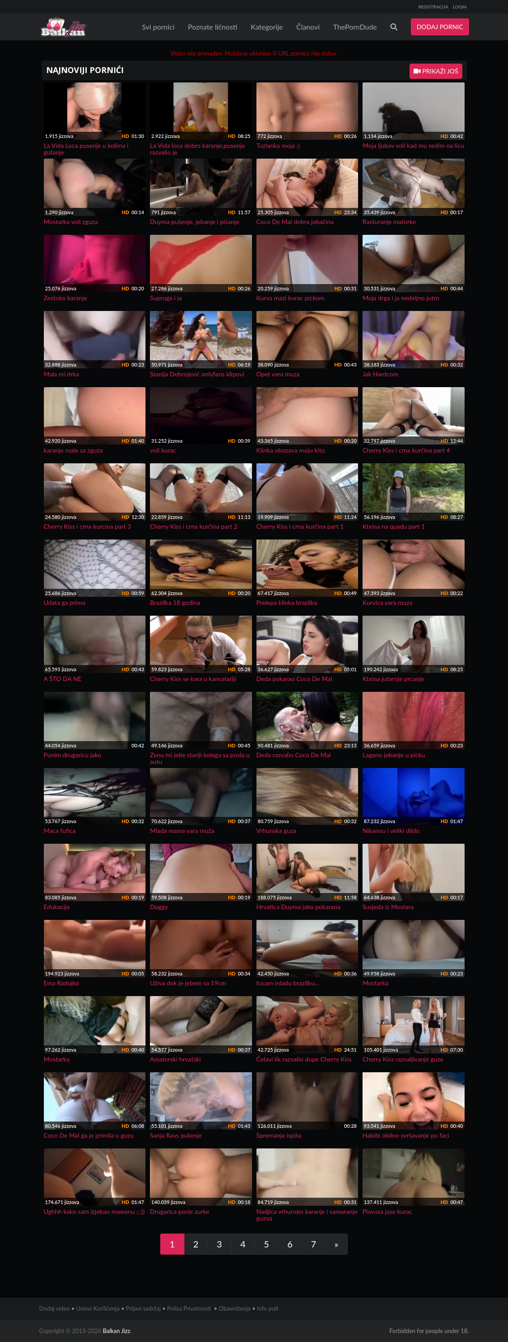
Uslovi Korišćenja (98, 1308)
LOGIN (460, 6)
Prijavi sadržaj (143, 1308)
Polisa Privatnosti (189, 1308)
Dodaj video (54, 1308)
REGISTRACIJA (433, 6)
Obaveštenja (235, 1308)
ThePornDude (355, 26)
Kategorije (267, 26)
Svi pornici (158, 26)
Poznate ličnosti (212, 26)
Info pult (267, 1308)
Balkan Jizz (116, 1330)
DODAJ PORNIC (440, 26)
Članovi (308, 26)
